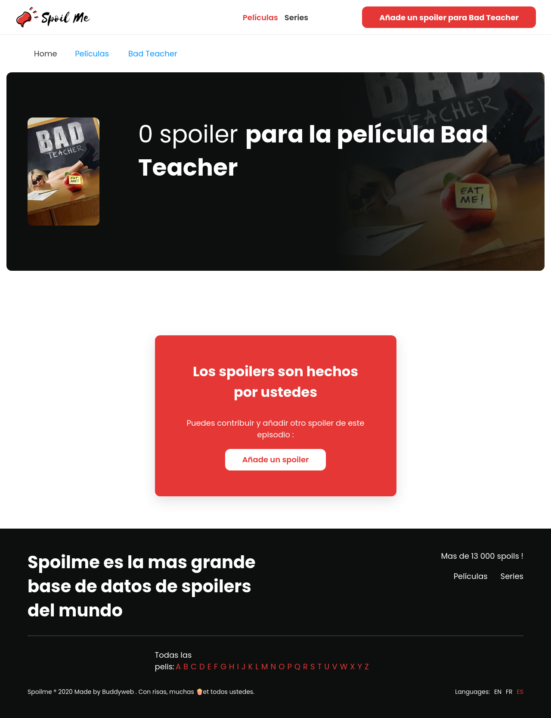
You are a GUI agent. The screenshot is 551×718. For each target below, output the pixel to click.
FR (509, 691)
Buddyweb (118, 691)
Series (296, 17)
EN (497, 691)
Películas (260, 17)
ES (520, 691)
